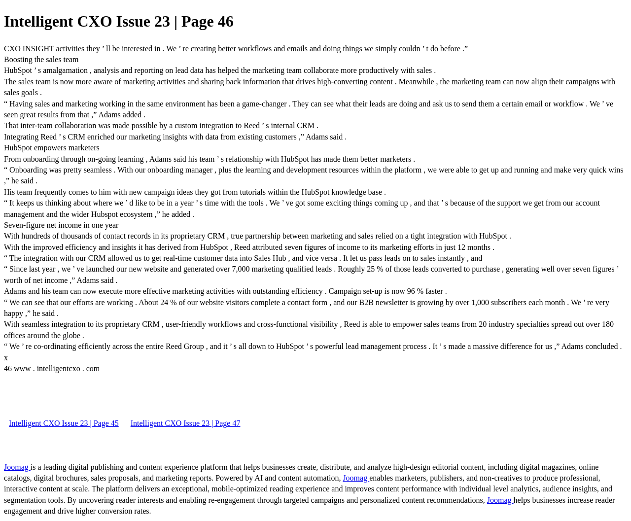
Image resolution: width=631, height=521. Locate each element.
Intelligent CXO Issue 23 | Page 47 (186, 423)
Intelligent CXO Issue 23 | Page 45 (64, 423)
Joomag (17, 467)
